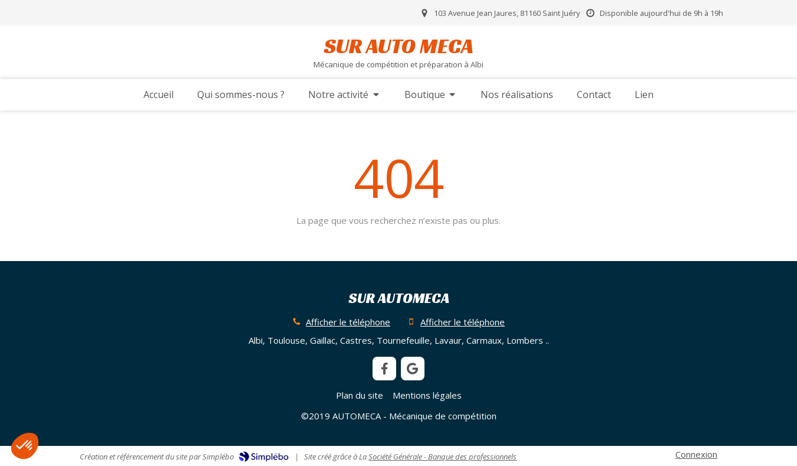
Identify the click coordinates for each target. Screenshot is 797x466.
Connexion (696, 454)
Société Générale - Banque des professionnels (442, 456)
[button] (25, 446)
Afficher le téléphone (348, 322)
